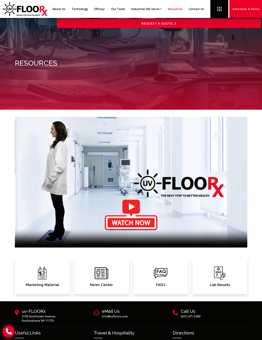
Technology (80, 9)
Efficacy (99, 9)
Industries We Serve (145, 9)
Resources (175, 9)
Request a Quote (236, 24)
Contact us (196, 9)
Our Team (118, 9)
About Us (58, 9)
